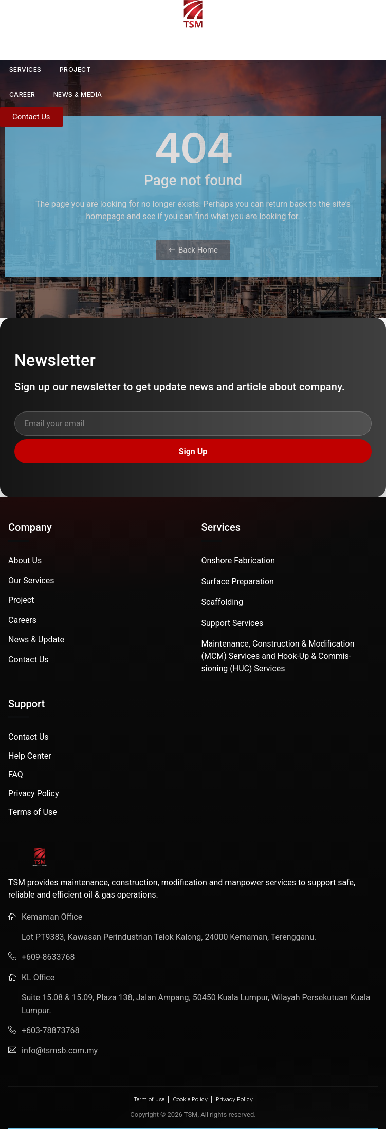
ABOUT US (61, 45)
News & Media (77, 94)
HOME (10, 45)
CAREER (22, 94)
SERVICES (25, 70)
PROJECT (75, 70)
